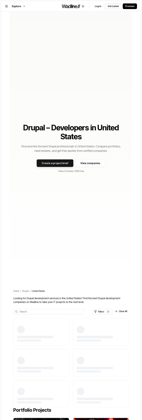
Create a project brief (55, 163)
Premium (129, 6)
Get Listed (113, 6)
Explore (18, 6)
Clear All (121, 311)
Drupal (25, 291)
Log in (98, 6)
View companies (90, 163)
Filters (102, 311)
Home (16, 291)
